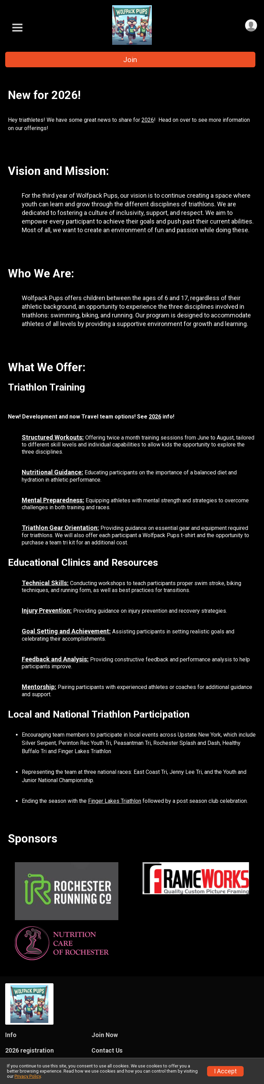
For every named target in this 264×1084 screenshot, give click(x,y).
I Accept (225, 1071)
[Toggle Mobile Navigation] (17, 28)
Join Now (104, 1035)
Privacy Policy (27, 1076)
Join (130, 60)
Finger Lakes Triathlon (114, 801)
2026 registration (29, 1050)
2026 (147, 120)
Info (11, 1035)
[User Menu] (250, 25)
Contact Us (107, 1050)
